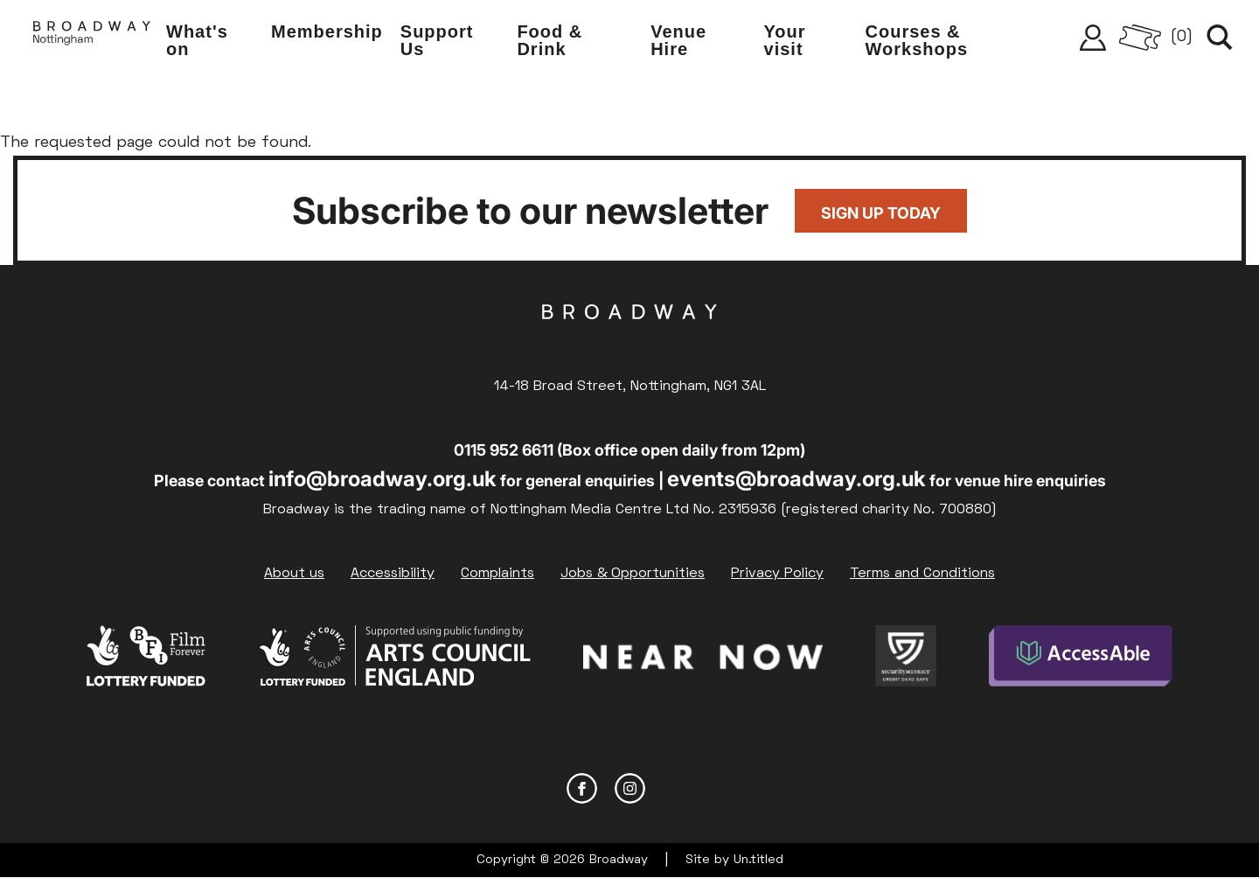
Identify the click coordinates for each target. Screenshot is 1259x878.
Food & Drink (549, 40)
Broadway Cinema (629, 339)
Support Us (437, 40)
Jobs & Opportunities (632, 574)
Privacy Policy (777, 574)
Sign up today (881, 213)
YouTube (678, 788)
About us (294, 574)
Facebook (582, 788)
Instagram (630, 788)
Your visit (785, 40)
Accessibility (393, 574)
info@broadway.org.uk (382, 478)
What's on (197, 40)
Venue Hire (678, 40)
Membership (327, 31)
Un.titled (758, 860)
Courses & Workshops (917, 40)
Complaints (497, 574)
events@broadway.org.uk (796, 478)
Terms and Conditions (922, 574)
